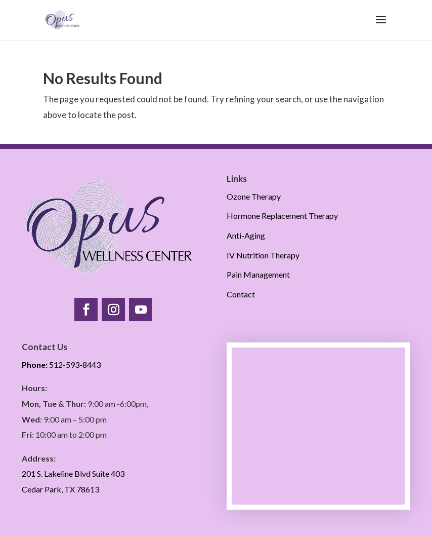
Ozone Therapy (254, 196)
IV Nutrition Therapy (263, 255)
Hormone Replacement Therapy (282, 215)
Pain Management (258, 274)
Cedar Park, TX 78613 (60, 489)
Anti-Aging (246, 235)
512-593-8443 (61, 364)
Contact (241, 294)
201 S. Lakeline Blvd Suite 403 (73, 473)
